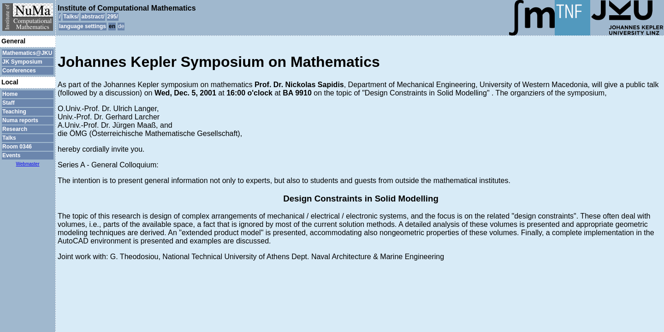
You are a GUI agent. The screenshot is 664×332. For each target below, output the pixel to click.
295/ (112, 16)
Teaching (14, 111)
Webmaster (28, 163)
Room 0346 (17, 146)
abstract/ (92, 16)
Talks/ (70, 16)
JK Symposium (22, 62)
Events (11, 155)
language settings (82, 26)
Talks (9, 138)
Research (14, 129)
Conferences (19, 70)
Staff (8, 103)
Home (10, 94)
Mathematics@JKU (27, 53)
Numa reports (20, 120)
